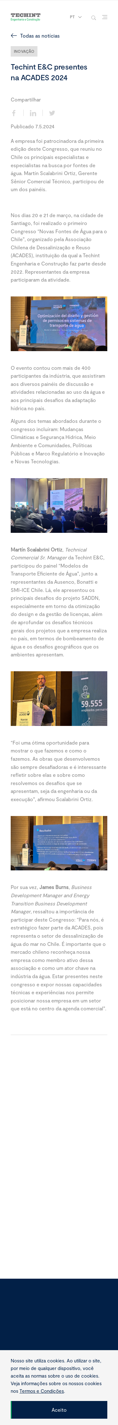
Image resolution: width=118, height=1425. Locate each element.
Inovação (24, 51)
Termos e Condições (42, 1391)
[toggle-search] (93, 17)
